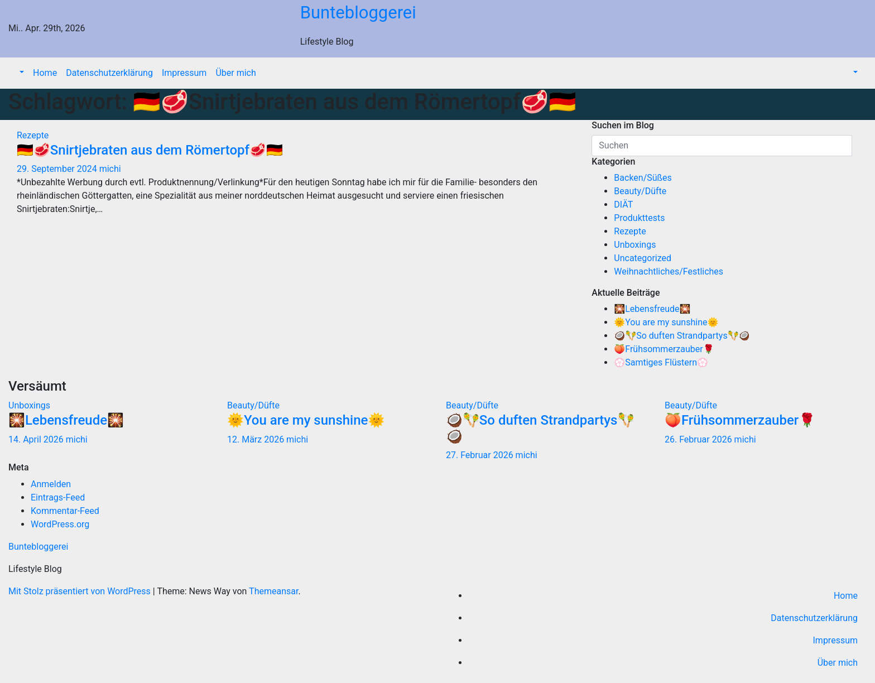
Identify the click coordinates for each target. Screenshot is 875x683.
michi (110, 168)
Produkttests (639, 218)
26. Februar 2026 (699, 439)
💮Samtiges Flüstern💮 (661, 362)
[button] (20, 73)
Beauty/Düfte (640, 191)
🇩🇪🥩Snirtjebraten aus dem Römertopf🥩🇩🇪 (150, 150)
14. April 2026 (37, 439)
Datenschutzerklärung (109, 73)
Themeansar (273, 591)
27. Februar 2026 (481, 455)
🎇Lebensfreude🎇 (652, 309)
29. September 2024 (58, 168)
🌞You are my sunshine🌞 (666, 322)
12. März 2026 (256, 439)
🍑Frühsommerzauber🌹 (664, 349)
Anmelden (51, 484)
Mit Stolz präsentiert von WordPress (80, 591)
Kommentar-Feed (65, 511)
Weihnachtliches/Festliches (668, 271)
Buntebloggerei (358, 12)
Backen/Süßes (643, 177)
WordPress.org (60, 524)
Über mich (235, 73)
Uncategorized (642, 258)
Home (45, 73)
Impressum (184, 73)
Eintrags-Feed (58, 497)
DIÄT (623, 204)
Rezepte (33, 135)
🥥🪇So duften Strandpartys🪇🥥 (681, 335)
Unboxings (635, 244)
